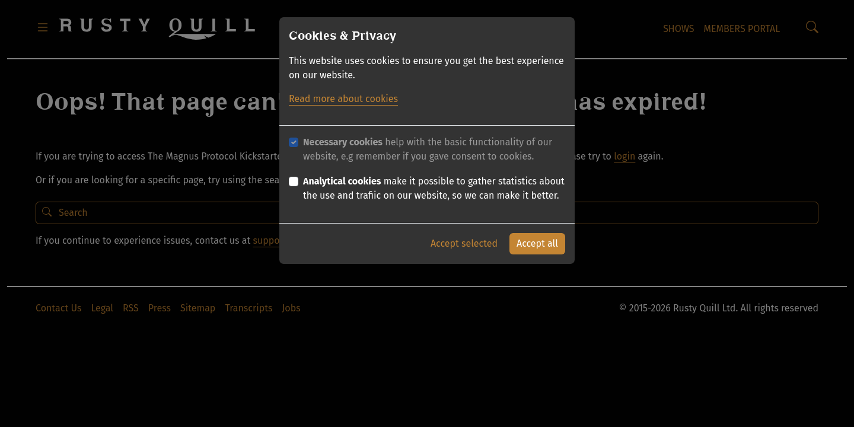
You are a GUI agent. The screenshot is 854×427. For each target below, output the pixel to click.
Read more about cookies (343, 98)
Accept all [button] (537, 243)
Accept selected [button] (464, 243)
